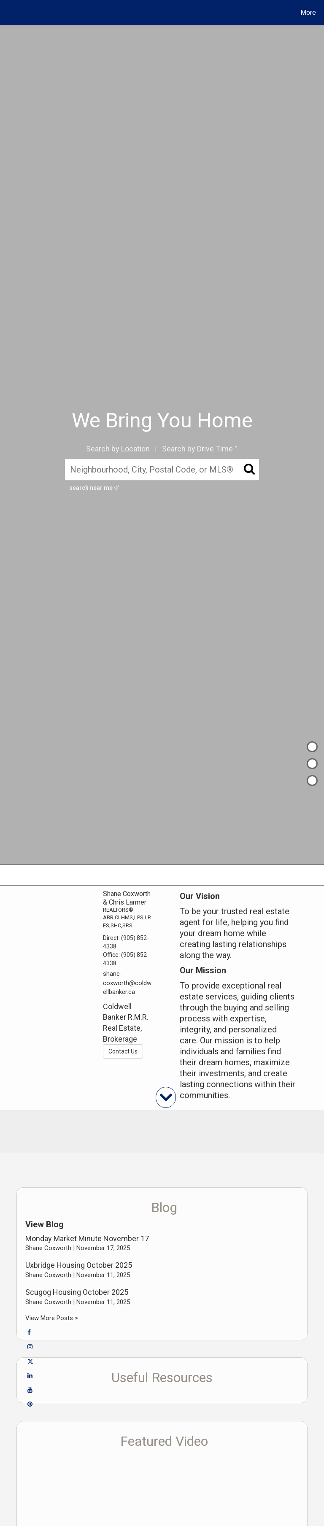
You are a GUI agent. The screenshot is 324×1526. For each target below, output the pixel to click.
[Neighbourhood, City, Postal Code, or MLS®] (162, 469)
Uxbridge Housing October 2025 (78, 1265)
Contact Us (123, 1051)
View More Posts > (51, 1318)
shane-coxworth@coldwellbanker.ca (127, 983)
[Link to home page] (8, 12)
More (308, 12)
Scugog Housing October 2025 (76, 1292)
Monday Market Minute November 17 (87, 1238)
